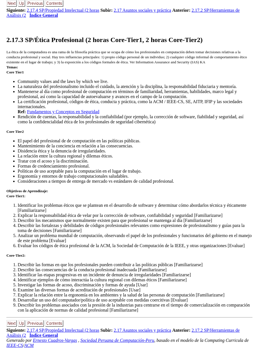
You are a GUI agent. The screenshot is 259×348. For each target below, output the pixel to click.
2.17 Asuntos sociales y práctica (142, 10)
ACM (29, 345)
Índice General (43, 15)
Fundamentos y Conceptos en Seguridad (63, 111)
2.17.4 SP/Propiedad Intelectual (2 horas (63, 10)
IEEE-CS (14, 345)
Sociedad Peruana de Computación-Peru (117, 340)
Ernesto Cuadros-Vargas (55, 340)
